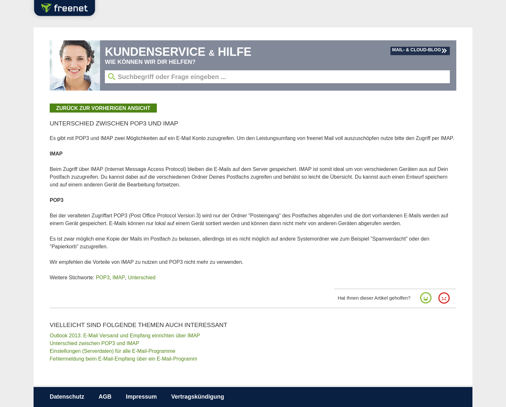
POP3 (103, 277)
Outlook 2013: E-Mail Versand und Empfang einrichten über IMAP (125, 335)
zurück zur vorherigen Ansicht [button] (103, 108)
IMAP (118, 277)
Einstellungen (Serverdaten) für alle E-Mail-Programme (113, 351)
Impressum (141, 396)
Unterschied (141, 277)
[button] (426, 298)
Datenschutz (67, 396)
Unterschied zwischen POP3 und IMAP (94, 343)
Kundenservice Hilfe (178, 51)
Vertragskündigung (197, 396)
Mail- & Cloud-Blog (416, 49)
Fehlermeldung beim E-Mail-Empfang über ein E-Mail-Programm (123, 359)
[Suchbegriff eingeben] (277, 76)
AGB (104, 396)
